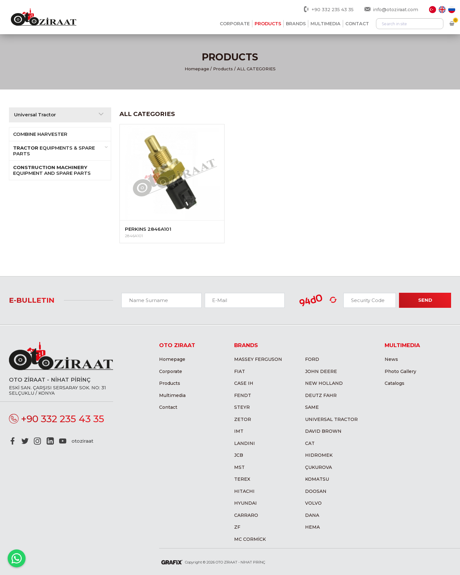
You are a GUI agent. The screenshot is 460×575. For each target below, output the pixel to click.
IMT (238, 431)
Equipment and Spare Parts (52, 170)
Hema (312, 527)
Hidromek (319, 455)
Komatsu (317, 479)
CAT (310, 443)
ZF (237, 527)
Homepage (197, 68)
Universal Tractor (331, 419)
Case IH (243, 383)
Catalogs (394, 383)
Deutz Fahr (321, 395)
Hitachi (244, 491)
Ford (312, 359)
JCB (238, 455)
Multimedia (325, 24)
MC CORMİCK (250, 539)
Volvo (313, 503)
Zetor (242, 419)
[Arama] (409, 23)
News (391, 359)
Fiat (239, 371)
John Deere (321, 371)
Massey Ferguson (258, 359)
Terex (242, 479)
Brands (296, 24)
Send (425, 300)
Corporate (235, 24)
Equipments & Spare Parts (60, 151)
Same (312, 407)
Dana (312, 515)
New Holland (324, 383)
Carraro (246, 515)
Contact (357, 24)
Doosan (315, 491)
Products (268, 24)
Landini (244, 443)
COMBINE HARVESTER (40, 134)
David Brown (323, 431)
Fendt (242, 395)
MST (239, 467)
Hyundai (245, 503)
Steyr (242, 407)
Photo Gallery (400, 371)
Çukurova (318, 467)
